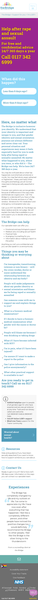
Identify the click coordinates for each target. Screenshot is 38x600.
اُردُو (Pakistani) (11, 590)
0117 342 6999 (10, 598)
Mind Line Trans (14, 421)
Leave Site (32, 598)
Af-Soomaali (7, 588)
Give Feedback (19, 578)
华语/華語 (28, 590)
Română (22, 588)
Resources (11, 449)
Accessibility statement (19, 570)
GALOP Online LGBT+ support (19, 419)
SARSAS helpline (14, 402)
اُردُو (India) (31, 588)
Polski (15, 588)
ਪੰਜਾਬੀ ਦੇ (21, 590)
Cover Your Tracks (19, 574)
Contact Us (11, 468)
